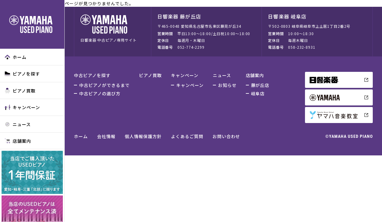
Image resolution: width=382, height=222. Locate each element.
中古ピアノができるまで (104, 85)
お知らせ (227, 85)
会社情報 (106, 136)
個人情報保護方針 (143, 136)
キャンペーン (22, 107)
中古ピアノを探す (92, 75)
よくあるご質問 (187, 136)
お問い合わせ (226, 136)
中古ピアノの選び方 (99, 93)
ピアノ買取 (20, 91)
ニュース (18, 124)
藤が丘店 (260, 85)
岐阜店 (258, 93)
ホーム (15, 57)
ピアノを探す (22, 74)
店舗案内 (18, 141)
